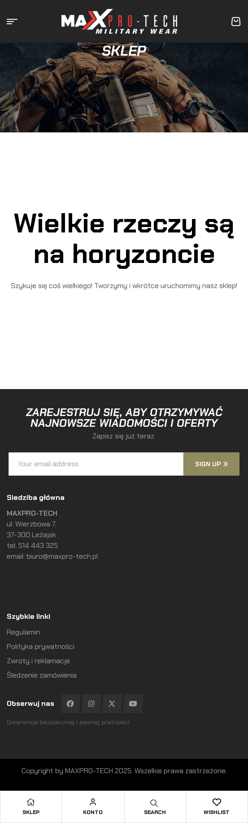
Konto (93, 812)
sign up (211, 464)
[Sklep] (31, 802)
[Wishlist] (217, 802)
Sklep (30, 812)
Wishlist (217, 812)
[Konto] (93, 802)
